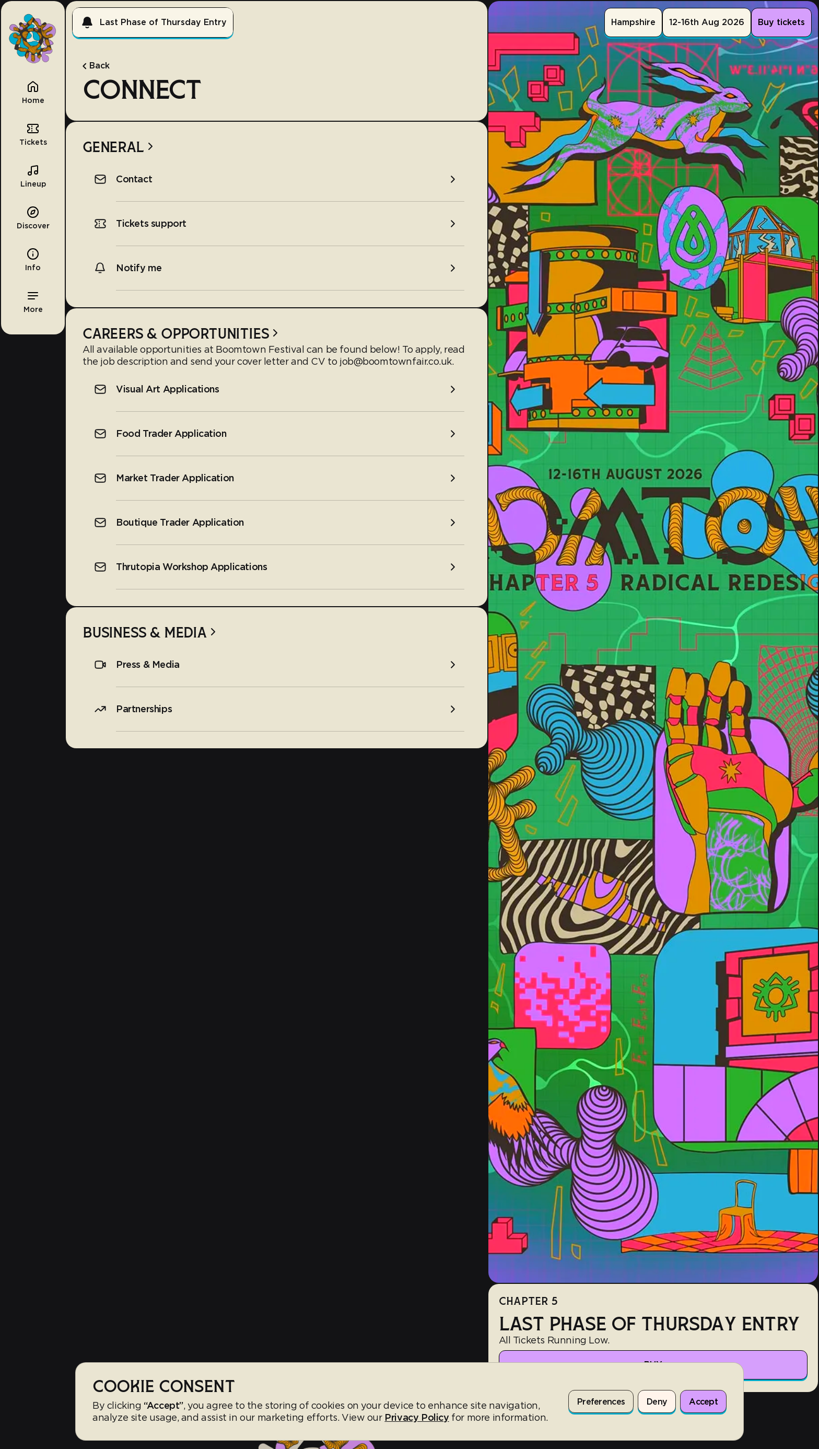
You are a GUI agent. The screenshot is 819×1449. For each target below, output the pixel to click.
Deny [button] (657, 1402)
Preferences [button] (601, 1402)
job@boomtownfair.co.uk (396, 361)
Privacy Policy (416, 1417)
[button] (33, 301)
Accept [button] (703, 1402)
